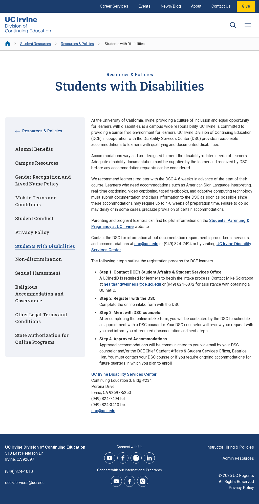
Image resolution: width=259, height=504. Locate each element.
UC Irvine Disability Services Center (124, 374)
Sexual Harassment (37, 273)
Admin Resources (238, 458)
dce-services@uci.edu (25, 482)
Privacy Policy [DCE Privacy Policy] (241, 487)
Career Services (114, 6)
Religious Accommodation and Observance (39, 294)
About (196, 6)
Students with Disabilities (45, 246)
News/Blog (171, 6)
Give (246, 6)
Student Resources (35, 44)
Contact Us (221, 6)
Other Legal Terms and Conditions (41, 317)
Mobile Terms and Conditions (36, 201)
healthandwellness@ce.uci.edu (132, 284)
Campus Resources (36, 163)
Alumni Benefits (34, 149)
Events (144, 6)
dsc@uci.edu (146, 243)
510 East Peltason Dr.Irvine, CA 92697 (24, 456)
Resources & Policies (77, 44)
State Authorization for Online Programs (42, 338)
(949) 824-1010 (19, 471)
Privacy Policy (32, 232)
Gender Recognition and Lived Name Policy (43, 180)
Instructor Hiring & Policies (230, 447)
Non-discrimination (38, 259)
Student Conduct (34, 218)
